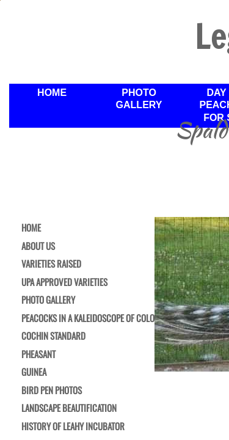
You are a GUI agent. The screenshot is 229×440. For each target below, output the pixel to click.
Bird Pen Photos (51, 390)
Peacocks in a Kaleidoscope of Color (90, 318)
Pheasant (38, 354)
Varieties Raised (51, 264)
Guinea (33, 372)
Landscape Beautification (69, 408)
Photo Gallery (139, 99)
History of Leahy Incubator (73, 426)
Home (52, 92)
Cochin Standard (53, 336)
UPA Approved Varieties (64, 282)
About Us (38, 246)
